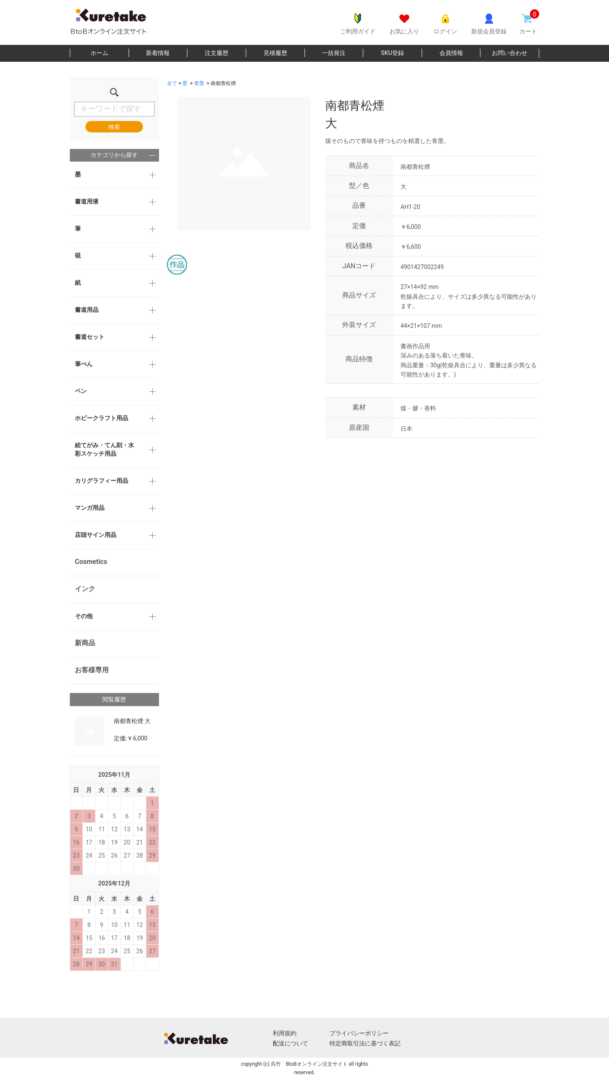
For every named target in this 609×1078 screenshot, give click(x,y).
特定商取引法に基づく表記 (365, 1043)
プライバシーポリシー (359, 1033)
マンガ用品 (89, 507)
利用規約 (284, 1033)
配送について (290, 1043)
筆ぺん (84, 363)
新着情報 (158, 53)
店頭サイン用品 (95, 534)
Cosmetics (91, 562)
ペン (81, 391)
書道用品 (87, 309)
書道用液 (87, 201)
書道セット (89, 336)
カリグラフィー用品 (101, 480)
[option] (239, 163)
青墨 (199, 83)
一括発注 (334, 53)
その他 (84, 616)
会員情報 (451, 53)
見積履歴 (275, 53)
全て (172, 83)
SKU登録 (392, 53)
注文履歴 (216, 53)
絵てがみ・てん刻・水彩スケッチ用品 (104, 449)
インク (85, 589)
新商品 (85, 643)
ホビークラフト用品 (101, 418)
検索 (114, 127)
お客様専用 (92, 670)
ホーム (99, 53)
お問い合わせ (509, 53)
